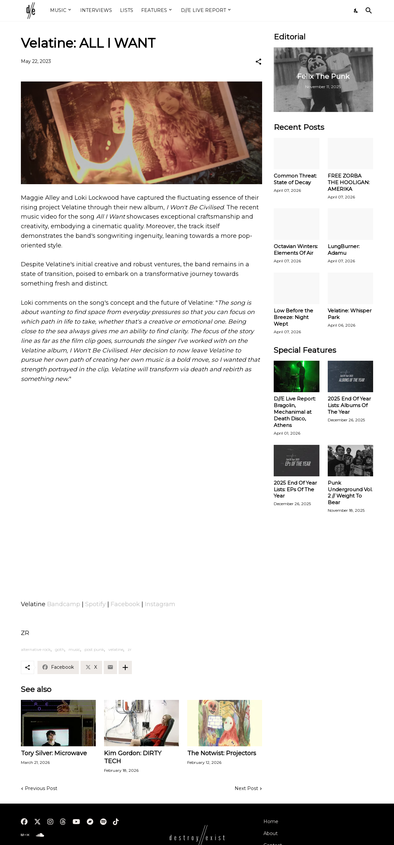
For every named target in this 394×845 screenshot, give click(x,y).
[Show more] (125, 667)
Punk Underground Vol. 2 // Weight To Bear (350, 493)
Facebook (125, 604)
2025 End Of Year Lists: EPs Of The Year (295, 489)
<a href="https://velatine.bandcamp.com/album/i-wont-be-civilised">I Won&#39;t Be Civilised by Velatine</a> (141, 567)
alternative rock (36, 649)
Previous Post (41, 788)
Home (270, 821)
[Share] (258, 61)
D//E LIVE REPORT (203, 10)
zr (130, 649)
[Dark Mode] (356, 10)
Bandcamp (63, 604)
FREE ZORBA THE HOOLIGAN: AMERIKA (349, 182)
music (74, 649)
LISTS (126, 10)
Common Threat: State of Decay (295, 179)
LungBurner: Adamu (344, 249)
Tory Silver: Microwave (54, 753)
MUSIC (58, 10)
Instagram (160, 604)
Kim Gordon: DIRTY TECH (132, 757)
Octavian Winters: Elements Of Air (296, 249)
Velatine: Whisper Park (349, 313)
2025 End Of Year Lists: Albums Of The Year (349, 405)
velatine (115, 649)
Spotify (95, 604)
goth (59, 649)
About (270, 833)
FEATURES (154, 10)
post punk (94, 649)
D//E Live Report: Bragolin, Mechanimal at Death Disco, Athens (295, 412)
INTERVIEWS (96, 10)
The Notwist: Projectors (221, 753)
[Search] (367, 10)
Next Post (246, 788)
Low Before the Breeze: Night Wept (293, 317)
